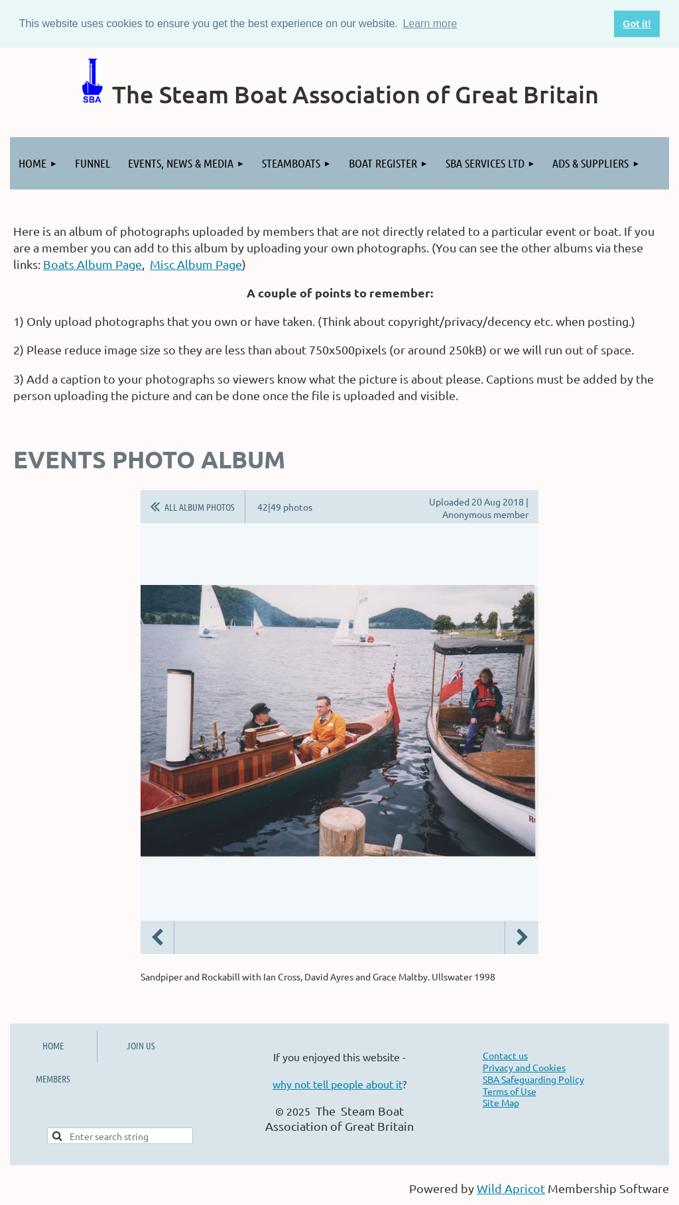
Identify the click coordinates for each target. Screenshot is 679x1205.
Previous (157, 937)
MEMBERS (53, 1078)
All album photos (199, 507)
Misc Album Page (196, 264)
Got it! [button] (636, 24)
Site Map (501, 1102)
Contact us (505, 1055)
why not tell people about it (337, 1083)
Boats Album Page (92, 264)
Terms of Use (509, 1091)
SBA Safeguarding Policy (533, 1079)
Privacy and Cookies (524, 1067)
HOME (53, 1045)
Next (521, 937)
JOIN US (141, 1045)
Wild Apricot (511, 1188)
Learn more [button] (429, 23)
